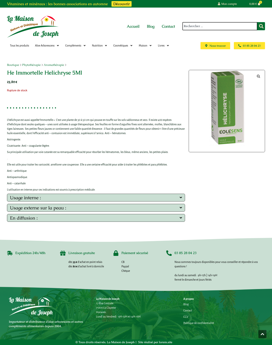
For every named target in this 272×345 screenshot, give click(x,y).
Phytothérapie (31, 65)
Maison (145, 45)
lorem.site (165, 342)
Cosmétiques (123, 45)
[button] (258, 76)
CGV (185, 316)
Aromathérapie (54, 65)
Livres (163, 45)
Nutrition (99, 45)
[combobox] (219, 26)
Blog (150, 26)
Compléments (75, 45)
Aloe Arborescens (47, 45)
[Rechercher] (261, 26)
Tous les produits (19, 45)
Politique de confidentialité (198, 323)
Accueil (133, 26)
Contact (168, 26)
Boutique (13, 65)
